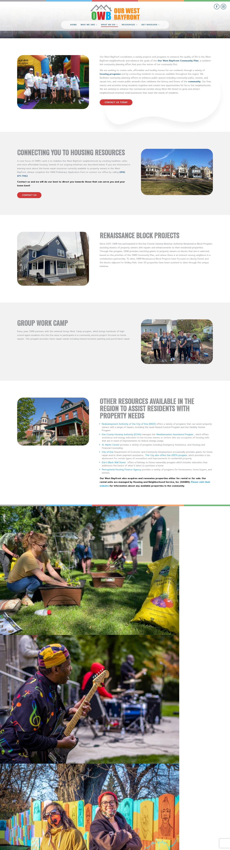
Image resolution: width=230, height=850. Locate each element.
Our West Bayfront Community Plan (178, 60)
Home (73, 25)
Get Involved (149, 25)
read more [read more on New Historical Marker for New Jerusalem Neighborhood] (118, 692)
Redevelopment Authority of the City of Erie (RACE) (129, 424)
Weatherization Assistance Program (174, 434)
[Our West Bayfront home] (115, 11)
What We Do (108, 25)
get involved (196, 813)
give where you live (196, 820)
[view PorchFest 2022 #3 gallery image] (86, 535)
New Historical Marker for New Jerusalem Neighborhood (149, 668)
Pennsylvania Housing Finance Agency (121, 469)
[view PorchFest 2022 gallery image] (29, 535)
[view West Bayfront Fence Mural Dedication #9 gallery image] (143, 535)
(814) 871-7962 (115, 824)
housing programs (110, 74)
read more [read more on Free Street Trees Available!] (118, 746)
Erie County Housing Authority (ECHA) (121, 434)
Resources (128, 25)
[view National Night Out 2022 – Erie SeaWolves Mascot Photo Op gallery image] (201, 535)
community (194, 81)
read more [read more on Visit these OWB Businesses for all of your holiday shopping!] (118, 629)
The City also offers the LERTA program (166, 455)
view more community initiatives (115, 777)
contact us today (116, 102)
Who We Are (88, 25)
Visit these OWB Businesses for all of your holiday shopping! (157, 613)
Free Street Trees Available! (144, 721)
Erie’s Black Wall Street (114, 462)
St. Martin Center (110, 444)
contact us (29, 195)
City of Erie (107, 452)
